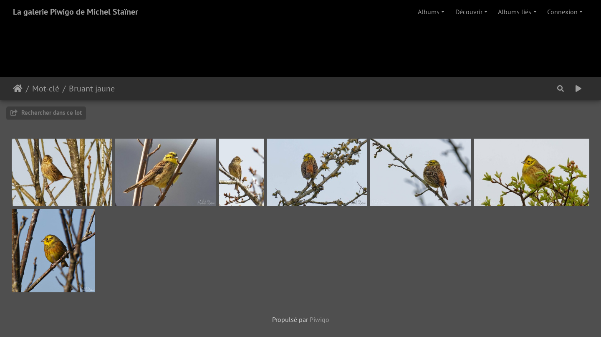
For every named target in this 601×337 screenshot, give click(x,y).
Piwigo (319, 319)
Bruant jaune (92, 88)
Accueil (18, 88)
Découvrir (468, 12)
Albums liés (514, 12)
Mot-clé (45, 88)
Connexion (562, 12)
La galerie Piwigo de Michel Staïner (75, 11)
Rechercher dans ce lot (46, 113)
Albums (428, 12)
